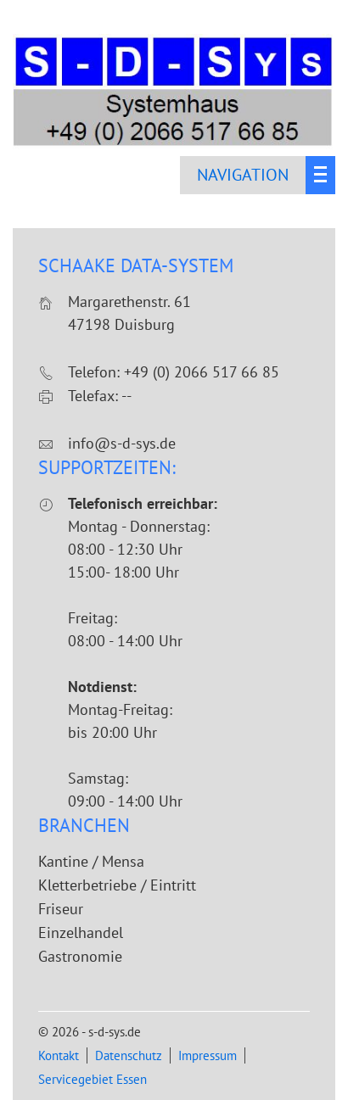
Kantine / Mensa (91, 861)
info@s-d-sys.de (122, 443)
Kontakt (58, 1055)
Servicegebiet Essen (92, 1079)
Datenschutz (128, 1055)
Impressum (207, 1055)
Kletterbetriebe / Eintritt (117, 885)
